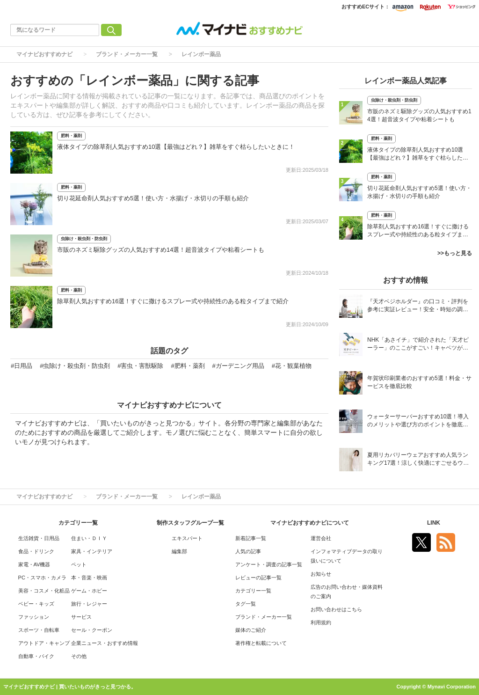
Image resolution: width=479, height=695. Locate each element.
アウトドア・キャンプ (44, 643)
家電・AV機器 (34, 564)
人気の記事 (248, 551)
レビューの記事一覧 (258, 577)
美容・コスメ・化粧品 (44, 590)
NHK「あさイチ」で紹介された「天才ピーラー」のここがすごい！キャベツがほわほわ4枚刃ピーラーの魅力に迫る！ (418, 345)
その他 (79, 656)
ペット (79, 564)
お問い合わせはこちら (336, 609)
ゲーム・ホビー (89, 590)
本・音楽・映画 (89, 577)
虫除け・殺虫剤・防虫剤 (84, 238)
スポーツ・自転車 (38, 630)
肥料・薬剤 (71, 135)
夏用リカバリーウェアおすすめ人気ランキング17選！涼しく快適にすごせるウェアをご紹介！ (418, 460)
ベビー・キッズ (36, 604)
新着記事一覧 (250, 538)
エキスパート (187, 538)
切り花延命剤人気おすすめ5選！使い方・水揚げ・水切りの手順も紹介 (153, 198)
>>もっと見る (454, 253)
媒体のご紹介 (250, 630)
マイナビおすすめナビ (44, 54)
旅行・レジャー (89, 604)
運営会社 (321, 538)
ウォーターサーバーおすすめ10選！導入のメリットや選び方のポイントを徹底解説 (418, 421)
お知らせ (321, 574)
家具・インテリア (91, 551)
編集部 (179, 551)
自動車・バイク (36, 656)
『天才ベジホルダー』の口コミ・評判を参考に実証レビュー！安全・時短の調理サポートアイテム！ (417, 306)
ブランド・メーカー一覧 (127, 54)
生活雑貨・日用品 (38, 538)
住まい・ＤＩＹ (89, 538)
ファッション (33, 617)
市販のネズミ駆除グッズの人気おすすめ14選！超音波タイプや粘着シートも (160, 249)
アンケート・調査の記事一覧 (268, 564)
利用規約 (321, 622)
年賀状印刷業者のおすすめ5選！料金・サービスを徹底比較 (419, 382)
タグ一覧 (245, 604)
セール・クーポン (91, 630)
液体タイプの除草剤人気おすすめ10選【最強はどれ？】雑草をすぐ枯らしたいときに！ (176, 146)
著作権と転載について (261, 643)
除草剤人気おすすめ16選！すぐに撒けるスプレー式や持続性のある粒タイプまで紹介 (173, 301)
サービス (81, 617)
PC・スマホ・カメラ (42, 577)
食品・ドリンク (36, 551)
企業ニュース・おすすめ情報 (104, 643)
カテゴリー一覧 (253, 590)
